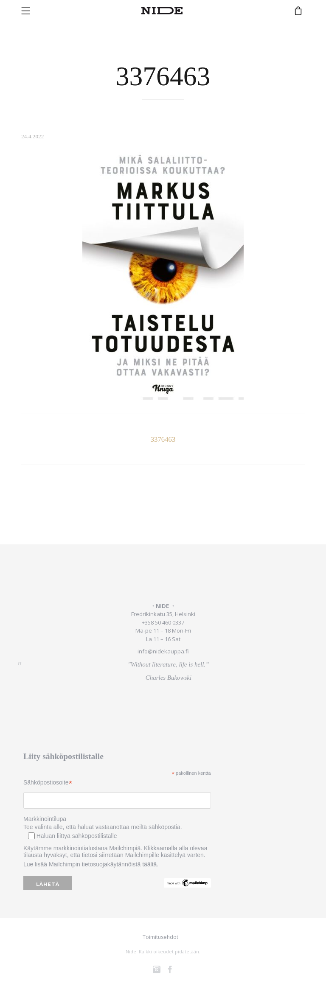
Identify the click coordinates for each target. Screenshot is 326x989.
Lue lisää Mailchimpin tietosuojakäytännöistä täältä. (90, 864)
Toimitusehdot (160, 937)
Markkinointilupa (44, 818)
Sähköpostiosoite (47, 783)
